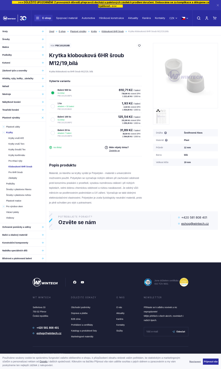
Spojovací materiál (67, 18)
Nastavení (195, 361)
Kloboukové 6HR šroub (113, 31)
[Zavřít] (217, 5)
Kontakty (160, 18)
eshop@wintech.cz (195, 223)
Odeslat (179, 331)
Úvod (51, 31)
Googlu (44, 361)
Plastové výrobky (78, 31)
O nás (119, 307)
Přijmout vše (211, 361)
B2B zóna (75, 319)
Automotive (88, 18)
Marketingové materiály (82, 336)
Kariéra (146, 18)
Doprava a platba (79, 313)
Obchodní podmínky (80, 307)
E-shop (42, 19)
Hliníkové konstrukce (111, 18)
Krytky (94, 31)
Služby (119, 330)
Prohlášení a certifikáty (82, 325)
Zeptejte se (114, 150)
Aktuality (133, 18)
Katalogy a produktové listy (84, 330)
